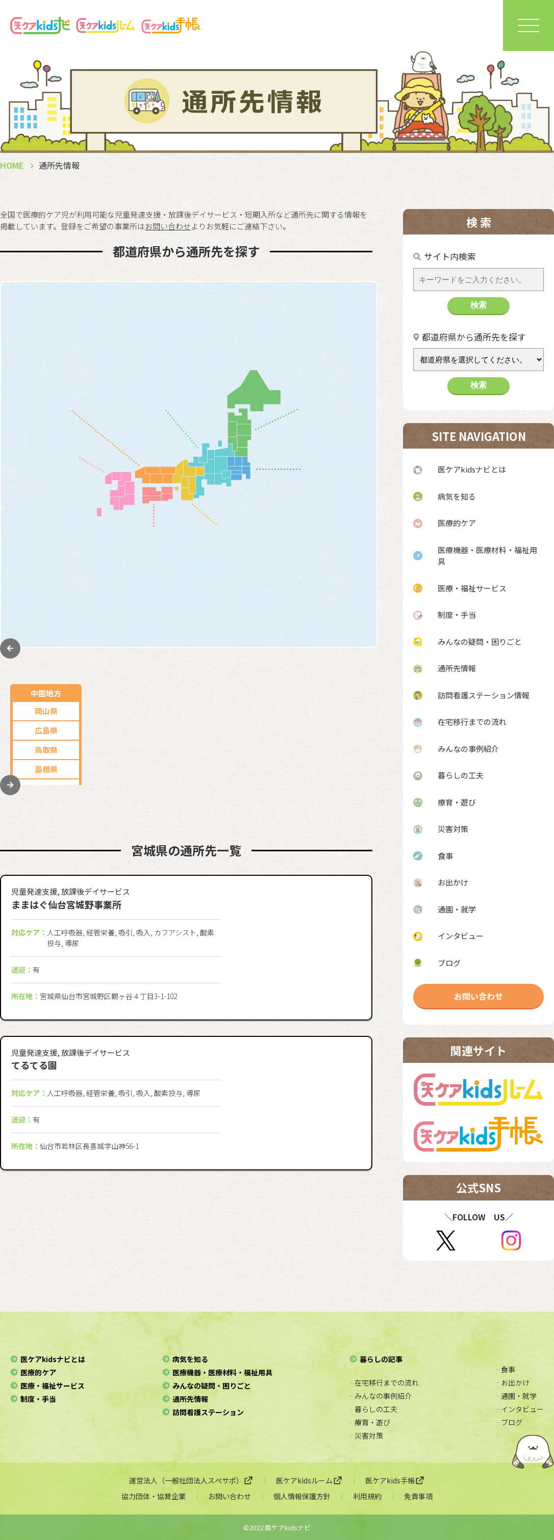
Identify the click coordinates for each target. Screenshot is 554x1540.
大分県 (46, 552)
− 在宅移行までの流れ (384, 1382)
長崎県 (46, 514)
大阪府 (254, 524)
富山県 (124, 400)
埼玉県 (333, 523)
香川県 (168, 552)
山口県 (46, 400)
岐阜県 (186, 323)
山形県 (333, 381)
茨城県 (333, 581)
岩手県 (333, 400)
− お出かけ (513, 1382)
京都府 (254, 563)
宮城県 (333, 419)
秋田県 (333, 361)
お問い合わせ (478, 996)
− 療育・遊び (369, 1422)
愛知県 (124, 323)
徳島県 (168, 572)
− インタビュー (520, 1409)
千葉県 (333, 542)
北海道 (333, 323)
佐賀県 (46, 494)
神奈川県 (334, 504)
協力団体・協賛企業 (153, 1496)
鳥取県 (46, 361)
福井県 (186, 400)
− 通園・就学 (516, 1396)
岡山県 (46, 323)
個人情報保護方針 (302, 1496)
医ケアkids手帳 (395, 1480)
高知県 (168, 611)
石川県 (186, 381)
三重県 (186, 342)
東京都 (333, 484)
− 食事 (505, 1369)
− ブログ (509, 1422)
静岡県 (124, 342)
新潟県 (124, 361)
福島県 (333, 439)
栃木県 (333, 562)
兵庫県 (254, 543)
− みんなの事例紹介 (380, 1396)
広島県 (46, 342)
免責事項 (418, 1496)
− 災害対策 (366, 1435)
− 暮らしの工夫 (373, 1409)
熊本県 (46, 533)
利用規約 (367, 1496)
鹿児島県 (46, 591)
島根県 (46, 381)
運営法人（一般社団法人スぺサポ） (191, 1480)
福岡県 (46, 475)
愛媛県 (168, 591)
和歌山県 (254, 621)
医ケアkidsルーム (309, 1480)
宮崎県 (46, 572)
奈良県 (254, 601)
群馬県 (333, 600)
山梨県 (186, 361)
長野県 (124, 381)
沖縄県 (46, 611)
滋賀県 (254, 582)
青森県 (333, 342)
